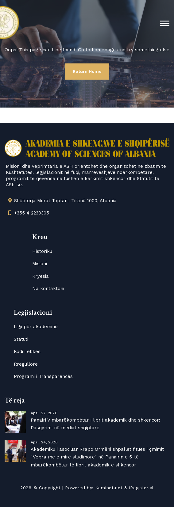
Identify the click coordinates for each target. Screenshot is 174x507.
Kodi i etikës (27, 351)
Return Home (87, 71)
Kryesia (40, 276)
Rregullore (26, 364)
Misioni (39, 263)
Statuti (21, 339)
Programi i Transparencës (43, 376)
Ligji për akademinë (36, 326)
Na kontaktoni (48, 288)
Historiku (42, 251)
